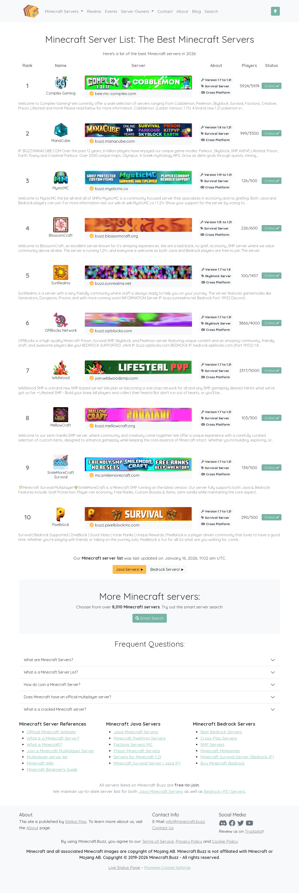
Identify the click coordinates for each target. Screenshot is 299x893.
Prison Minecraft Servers (137, 750)
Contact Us (163, 827)
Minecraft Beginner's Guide (52, 769)
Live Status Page (124, 867)
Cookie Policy (225, 841)
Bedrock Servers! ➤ (167, 569)
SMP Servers (212, 744)
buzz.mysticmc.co (111, 188)
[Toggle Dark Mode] (275, 11)
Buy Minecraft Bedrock (222, 763)
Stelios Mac (76, 821)
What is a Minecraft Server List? (51, 672)
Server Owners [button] (135, 11)
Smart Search (149, 618)
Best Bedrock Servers (221, 731)
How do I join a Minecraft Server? (52, 684)
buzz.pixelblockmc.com (117, 524)
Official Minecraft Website (51, 731)
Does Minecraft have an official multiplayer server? (67, 697)
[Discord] (223, 823)
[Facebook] (232, 823)
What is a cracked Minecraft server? (55, 709)
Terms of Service (158, 841)
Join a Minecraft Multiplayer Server (60, 750)
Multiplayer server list (47, 756)
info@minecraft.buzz (185, 821)
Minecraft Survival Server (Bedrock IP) (237, 756)
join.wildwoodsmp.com (116, 378)
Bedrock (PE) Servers (224, 791)
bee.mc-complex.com (115, 93)
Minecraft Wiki (40, 763)
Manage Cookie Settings (167, 867)
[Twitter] (240, 823)
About (32, 827)
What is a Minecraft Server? (53, 738)
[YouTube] (249, 823)
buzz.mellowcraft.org (115, 425)
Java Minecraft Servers (136, 731)
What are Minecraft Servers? (48, 659)
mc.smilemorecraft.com (117, 475)
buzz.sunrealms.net (113, 283)
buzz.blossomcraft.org (116, 235)
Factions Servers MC (133, 744)
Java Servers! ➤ (129, 569)
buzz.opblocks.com (113, 330)
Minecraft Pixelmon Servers (140, 738)
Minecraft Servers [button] (62, 11)
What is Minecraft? (44, 744)
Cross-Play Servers (218, 738)
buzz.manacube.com (115, 141)
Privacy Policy (189, 841)
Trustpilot (254, 831)
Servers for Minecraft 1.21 (137, 756)
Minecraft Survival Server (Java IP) (147, 763)
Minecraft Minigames (220, 750)
